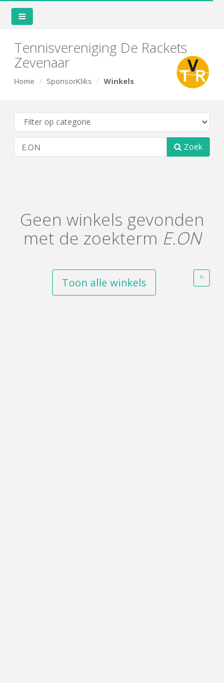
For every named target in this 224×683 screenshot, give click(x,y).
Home (24, 81)
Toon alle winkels (104, 282)
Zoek (188, 146)
